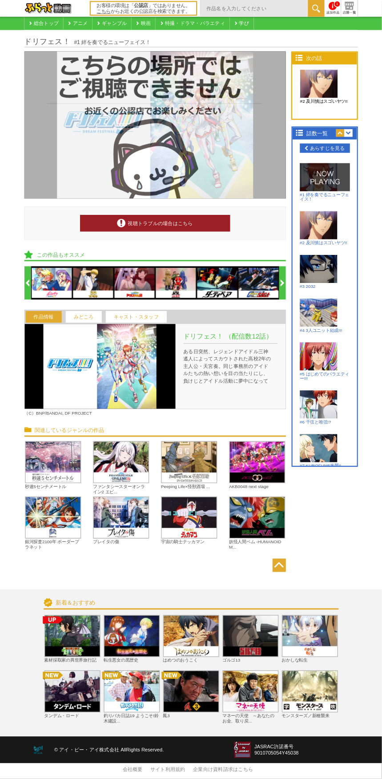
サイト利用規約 (167, 769)
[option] (52, 283)
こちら (104, 11)
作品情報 (43, 316)
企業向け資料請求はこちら (223, 769)
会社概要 (133, 769)
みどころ (84, 316)
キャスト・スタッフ (136, 316)
